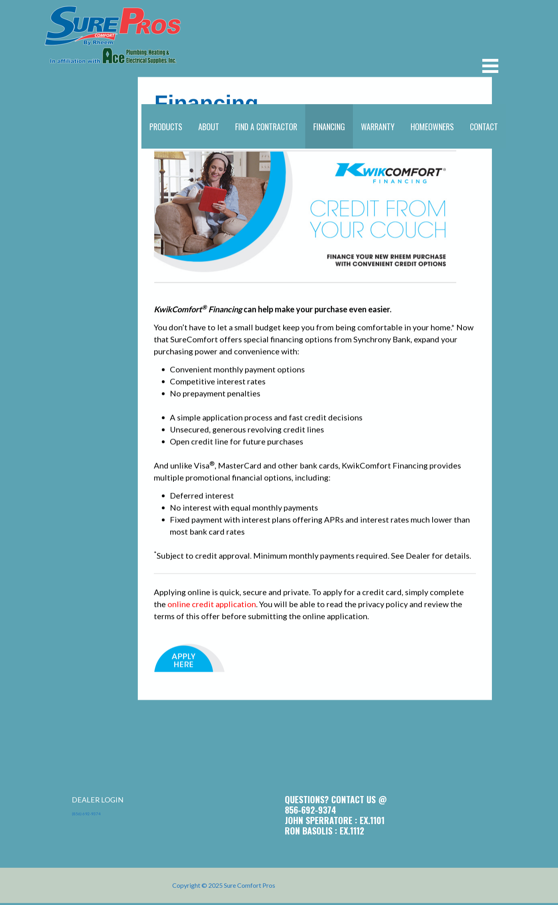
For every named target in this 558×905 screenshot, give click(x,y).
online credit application (211, 610)
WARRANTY (378, 127)
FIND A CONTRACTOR (266, 127)
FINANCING (329, 127)
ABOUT (208, 127)
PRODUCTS (165, 127)
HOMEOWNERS (432, 127)
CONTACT (484, 127)
